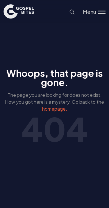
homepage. (54, 109)
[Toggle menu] (92, 12)
